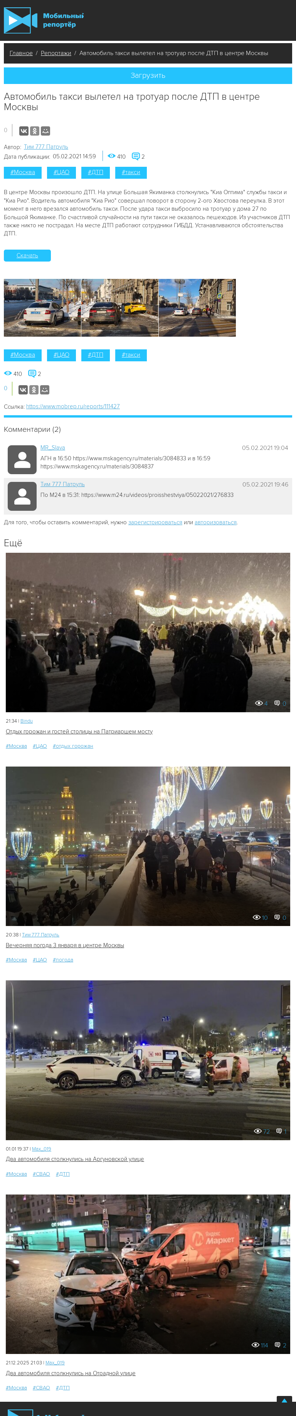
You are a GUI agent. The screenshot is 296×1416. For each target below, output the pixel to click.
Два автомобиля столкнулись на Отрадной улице (71, 1373)
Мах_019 (41, 1149)
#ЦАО (61, 172)
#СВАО (41, 1174)
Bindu (26, 721)
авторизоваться (216, 522)
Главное (21, 53)
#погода (63, 959)
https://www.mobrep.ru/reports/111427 (73, 406)
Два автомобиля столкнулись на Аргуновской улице (75, 1159)
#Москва (22, 172)
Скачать (27, 255)
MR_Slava (52, 447)
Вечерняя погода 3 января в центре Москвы (65, 945)
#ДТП (95, 172)
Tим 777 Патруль (46, 146)
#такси (131, 172)
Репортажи (56, 53)
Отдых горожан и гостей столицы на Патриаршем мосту (79, 731)
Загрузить (148, 75)
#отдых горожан (73, 746)
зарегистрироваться (155, 522)
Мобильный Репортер (44, 20)
